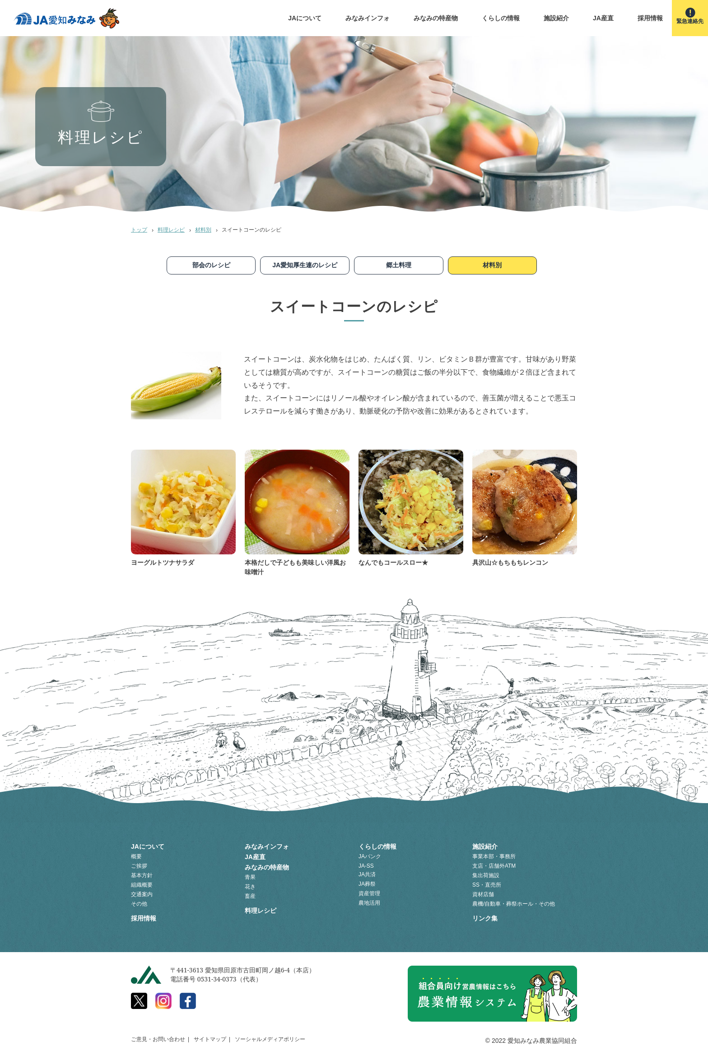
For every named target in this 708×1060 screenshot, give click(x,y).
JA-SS (366, 866)
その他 (139, 904)
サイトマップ (210, 1039)
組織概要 (142, 885)
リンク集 (485, 918)
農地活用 (369, 903)
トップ (139, 230)
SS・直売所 (486, 885)
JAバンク (370, 856)
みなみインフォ (367, 18)
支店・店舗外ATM (494, 866)
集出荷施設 (485, 875)
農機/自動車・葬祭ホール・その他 (513, 904)
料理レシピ (171, 230)
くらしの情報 (501, 18)
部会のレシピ (211, 265)
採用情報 (650, 18)
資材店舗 (483, 894)
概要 (136, 856)
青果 (250, 877)
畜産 (250, 896)
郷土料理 (398, 265)
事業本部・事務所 (494, 856)
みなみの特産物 (436, 18)
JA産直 (603, 18)
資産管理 (369, 893)
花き (250, 886)
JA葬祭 (367, 884)
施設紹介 (556, 18)
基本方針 (142, 875)
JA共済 (367, 874)
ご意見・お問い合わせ (158, 1039)
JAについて (304, 18)
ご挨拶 (139, 866)
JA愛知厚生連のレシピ (304, 265)
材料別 (203, 230)
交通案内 (142, 894)
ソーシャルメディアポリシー (270, 1039)
